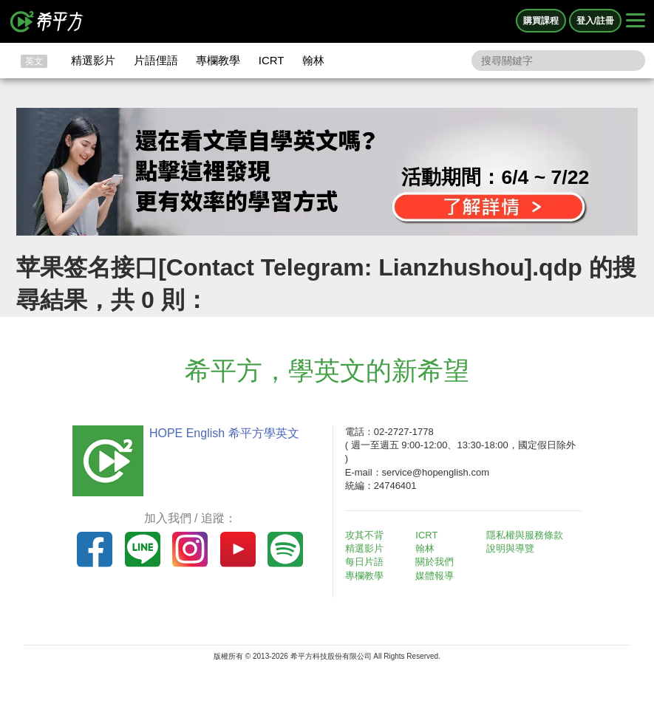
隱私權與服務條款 (524, 535)
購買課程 (541, 21)
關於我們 (434, 561)
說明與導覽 (510, 548)
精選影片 (93, 60)
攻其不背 (364, 535)
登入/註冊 (595, 21)
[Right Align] (635, 21)
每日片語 (364, 561)
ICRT (272, 60)
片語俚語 (156, 60)
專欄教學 (218, 60)
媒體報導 (434, 575)
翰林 (313, 60)
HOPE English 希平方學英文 (224, 433)
